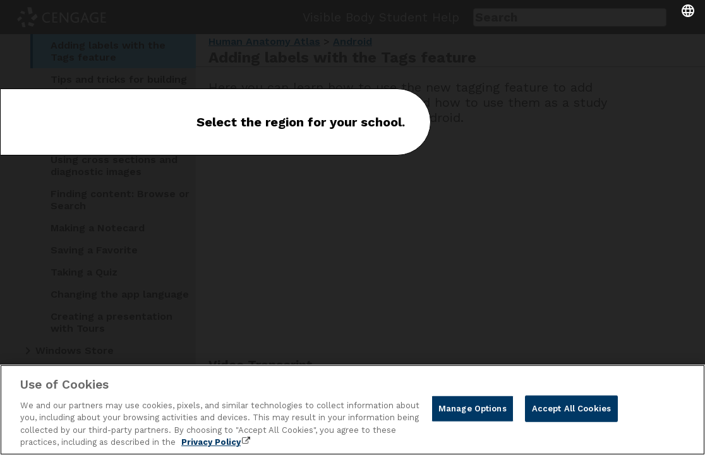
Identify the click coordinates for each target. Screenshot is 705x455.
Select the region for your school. (300, 122)
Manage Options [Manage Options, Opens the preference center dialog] (472, 408)
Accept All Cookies (571, 408)
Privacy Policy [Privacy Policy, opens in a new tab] (211, 442)
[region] (352, 410)
